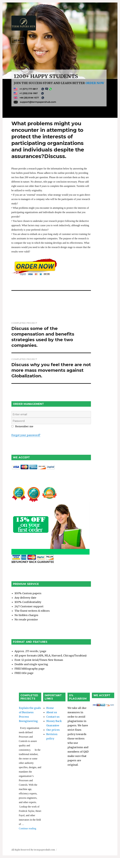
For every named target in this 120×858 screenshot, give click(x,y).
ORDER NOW (94, 83)
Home (50, 707)
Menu (18, 40)
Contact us (53, 716)
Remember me (22, 426)
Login (15, 430)
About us (51, 712)
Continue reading (27, 828)
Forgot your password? (25, 435)
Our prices (53, 729)
